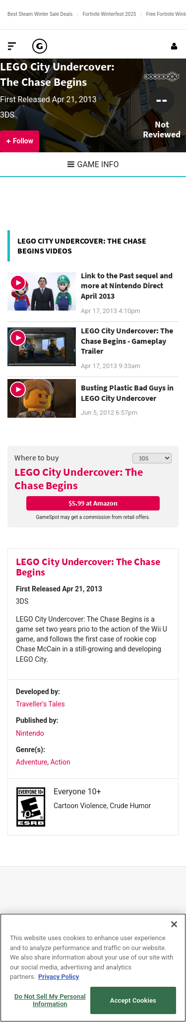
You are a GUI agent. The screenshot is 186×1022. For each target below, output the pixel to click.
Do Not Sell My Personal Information (50, 1000)
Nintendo (30, 733)
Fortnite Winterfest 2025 (109, 14)
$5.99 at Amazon (93, 503)
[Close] (174, 924)
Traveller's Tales (40, 704)
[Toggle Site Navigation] (12, 46)
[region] (93, 967)
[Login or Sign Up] (174, 46)
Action (60, 762)
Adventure (31, 762)
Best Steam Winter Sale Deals (39, 14)
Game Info (93, 164)
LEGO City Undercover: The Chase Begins (78, 478)
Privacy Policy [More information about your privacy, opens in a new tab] (58, 976)
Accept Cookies (133, 1000)
